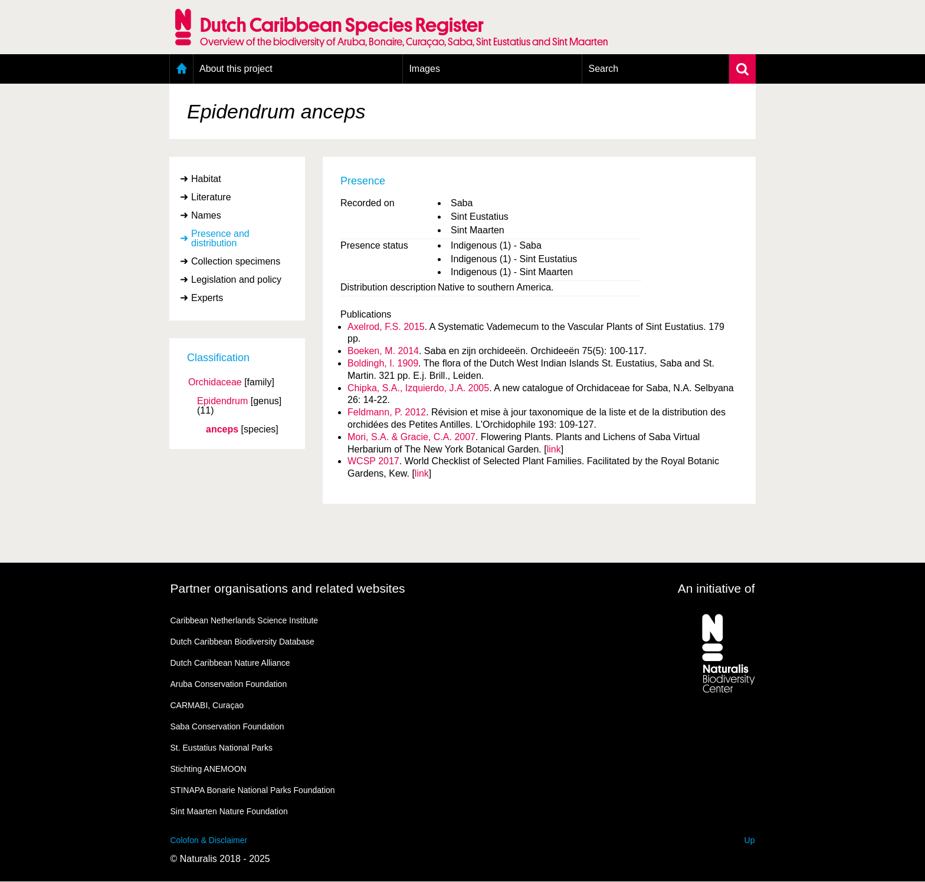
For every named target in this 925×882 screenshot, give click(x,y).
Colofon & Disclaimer (209, 840)
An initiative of (716, 588)
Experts (207, 298)
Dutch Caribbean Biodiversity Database (242, 641)
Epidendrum (222, 401)
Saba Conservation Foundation (227, 726)
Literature (211, 197)
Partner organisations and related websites (287, 588)
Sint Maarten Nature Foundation (229, 811)
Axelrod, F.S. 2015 (386, 327)
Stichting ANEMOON (208, 769)
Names (206, 215)
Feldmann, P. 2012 (386, 412)
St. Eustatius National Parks (221, 747)
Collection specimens (235, 261)
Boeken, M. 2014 (383, 351)
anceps (222, 429)
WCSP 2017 (373, 461)
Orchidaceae (215, 382)
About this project (236, 69)
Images (424, 69)
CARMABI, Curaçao (207, 705)
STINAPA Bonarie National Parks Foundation (252, 790)
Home (181, 69)
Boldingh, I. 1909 (382, 363)
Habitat (206, 179)
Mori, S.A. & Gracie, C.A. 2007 (411, 437)
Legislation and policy (236, 280)
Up (749, 840)
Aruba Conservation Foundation (228, 684)
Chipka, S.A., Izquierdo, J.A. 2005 (418, 388)
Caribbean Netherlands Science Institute (244, 620)
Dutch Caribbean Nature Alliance (230, 663)
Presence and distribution (220, 238)
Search (603, 69)
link (554, 449)
